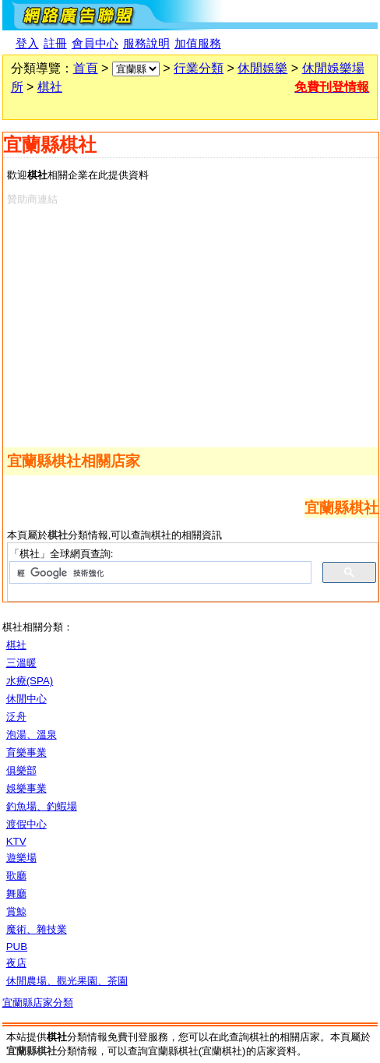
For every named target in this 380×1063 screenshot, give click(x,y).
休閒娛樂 (262, 68)
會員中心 (95, 43)
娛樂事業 (26, 788)
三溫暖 (21, 663)
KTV (16, 841)
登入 (27, 43)
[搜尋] (159, 573)
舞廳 (16, 893)
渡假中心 (26, 824)
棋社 (49, 87)
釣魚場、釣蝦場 (41, 806)
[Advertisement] (188, 323)
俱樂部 (21, 770)
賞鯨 (16, 911)
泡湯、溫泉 (31, 734)
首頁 (85, 68)
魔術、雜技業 (36, 929)
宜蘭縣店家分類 (37, 1002)
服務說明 (146, 43)
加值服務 (197, 43)
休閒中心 (26, 699)
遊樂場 (21, 857)
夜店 (16, 963)
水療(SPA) (30, 681)
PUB (16, 946)
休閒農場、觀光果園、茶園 (67, 981)
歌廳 (16, 875)
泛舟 (16, 716)
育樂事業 (26, 752)
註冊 (55, 43)
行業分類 (198, 68)
